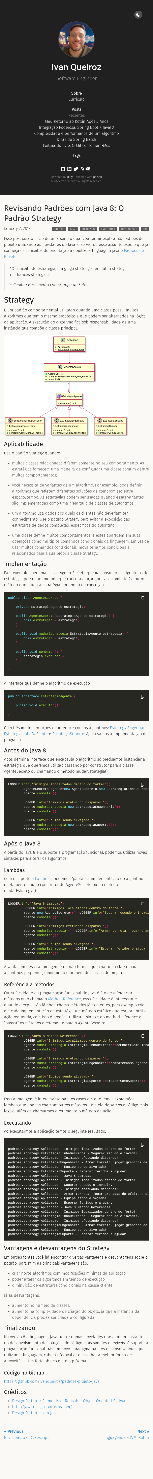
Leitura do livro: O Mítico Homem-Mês (76, 145)
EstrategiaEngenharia (129, 727)
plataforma (108, 229)
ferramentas (129, 229)
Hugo (70, 177)
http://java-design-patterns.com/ (42, 1406)
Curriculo (76, 99)
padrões (59, 229)
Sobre (76, 93)
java (73, 229)
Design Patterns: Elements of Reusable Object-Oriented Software (70, 1400)
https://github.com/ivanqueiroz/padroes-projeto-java (52, 1381)
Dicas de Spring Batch (76, 139)
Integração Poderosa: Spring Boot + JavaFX (76, 127)
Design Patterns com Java (35, 1412)
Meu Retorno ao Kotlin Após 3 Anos (76, 121)
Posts (76, 109)
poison (97, 177)
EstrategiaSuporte (68, 733)
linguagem (88, 229)
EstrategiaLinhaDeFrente (26, 733)
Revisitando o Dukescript (26, 1434)
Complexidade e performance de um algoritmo (76, 133)
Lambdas (43, 878)
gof (145, 229)
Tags (77, 155)
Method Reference (64, 998)
